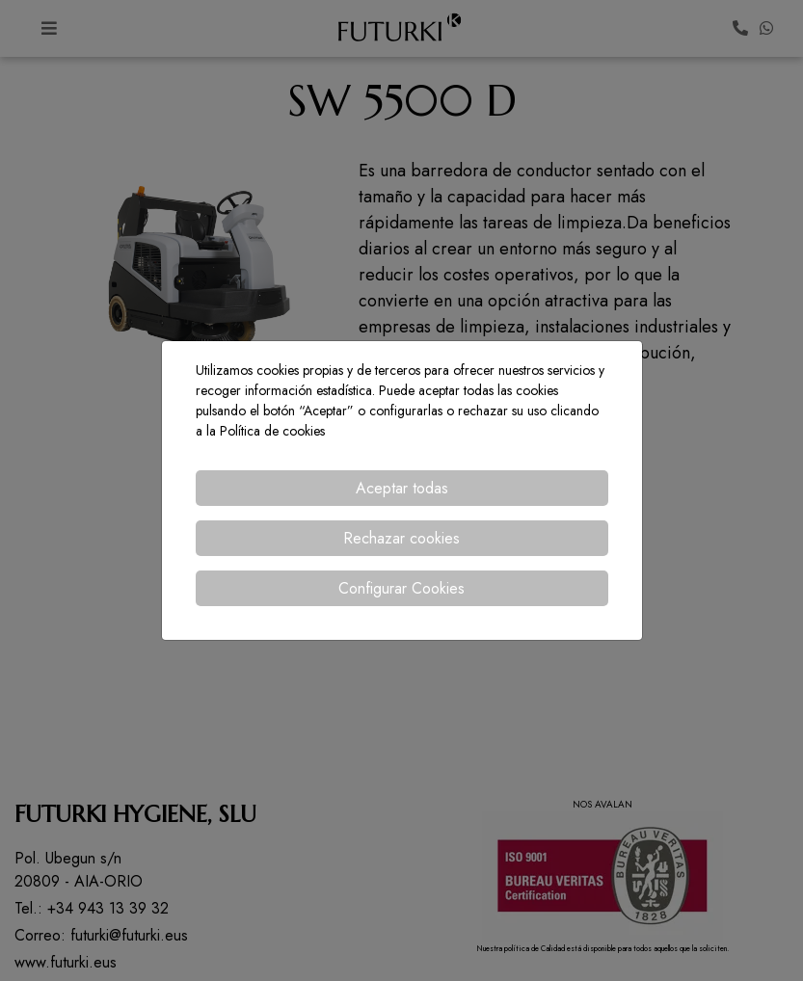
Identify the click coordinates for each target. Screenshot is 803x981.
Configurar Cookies (401, 588)
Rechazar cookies (401, 538)
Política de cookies (272, 430)
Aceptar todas (402, 488)
